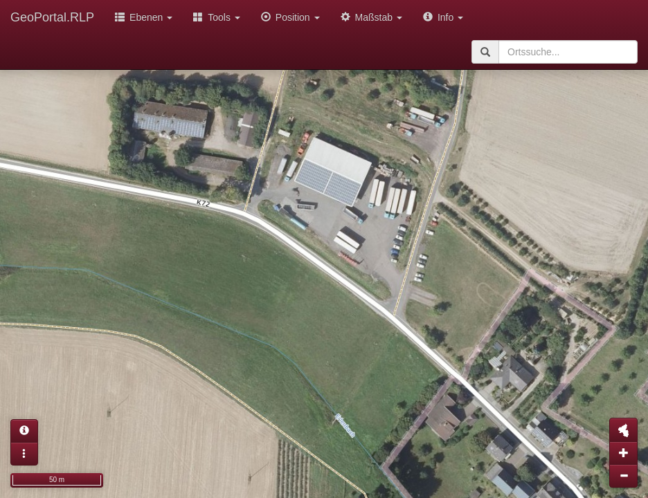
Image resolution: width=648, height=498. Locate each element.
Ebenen (143, 17)
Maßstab (371, 17)
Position (290, 17)
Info (443, 17)
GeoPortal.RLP (52, 17)
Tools (216, 17)
